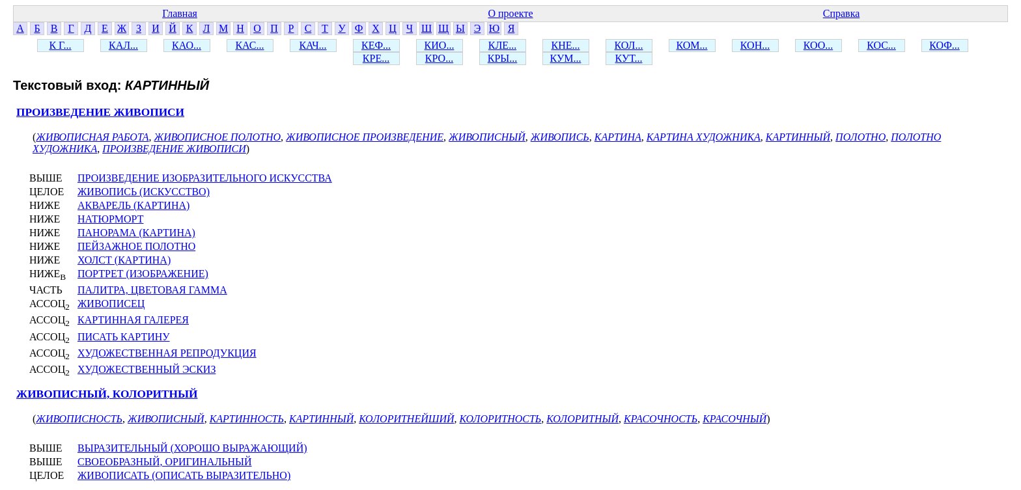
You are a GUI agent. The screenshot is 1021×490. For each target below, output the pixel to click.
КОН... (755, 45)
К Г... (60, 45)
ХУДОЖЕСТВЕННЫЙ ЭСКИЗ (146, 369)
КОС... (881, 45)
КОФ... (944, 45)
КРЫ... (503, 58)
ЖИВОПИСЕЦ (111, 303)
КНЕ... (566, 45)
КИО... (440, 45)
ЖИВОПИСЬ (560, 137)
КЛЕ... (502, 45)
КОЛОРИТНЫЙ (582, 418)
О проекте (510, 13)
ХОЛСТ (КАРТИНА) (124, 259)
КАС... (249, 45)
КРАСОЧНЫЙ (734, 418)
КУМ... (565, 58)
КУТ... (629, 58)
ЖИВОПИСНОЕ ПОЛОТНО (217, 137)
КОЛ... (629, 45)
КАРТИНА (617, 137)
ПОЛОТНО (860, 137)
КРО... (439, 58)
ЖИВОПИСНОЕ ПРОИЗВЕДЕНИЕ (364, 137)
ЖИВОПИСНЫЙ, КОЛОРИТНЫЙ (107, 394)
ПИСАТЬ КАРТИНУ (123, 336)
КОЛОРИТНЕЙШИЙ (406, 418)
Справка (841, 13)
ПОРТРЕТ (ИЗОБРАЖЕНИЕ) (142, 273)
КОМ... (691, 45)
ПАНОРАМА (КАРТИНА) (136, 232)
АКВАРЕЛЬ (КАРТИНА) (133, 205)
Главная (179, 13)
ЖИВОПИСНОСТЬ (79, 418)
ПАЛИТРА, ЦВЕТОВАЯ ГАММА (152, 289)
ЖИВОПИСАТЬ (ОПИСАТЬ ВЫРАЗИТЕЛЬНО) (183, 475)
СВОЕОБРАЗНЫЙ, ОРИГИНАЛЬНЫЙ (164, 461)
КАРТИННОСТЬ (247, 418)
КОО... (818, 45)
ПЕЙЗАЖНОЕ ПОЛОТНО (136, 246)
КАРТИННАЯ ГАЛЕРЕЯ (133, 319)
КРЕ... (376, 58)
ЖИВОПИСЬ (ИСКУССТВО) (143, 191)
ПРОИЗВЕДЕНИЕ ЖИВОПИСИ (100, 112)
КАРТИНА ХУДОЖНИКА (704, 137)
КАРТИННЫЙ (798, 137)
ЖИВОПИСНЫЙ (487, 137)
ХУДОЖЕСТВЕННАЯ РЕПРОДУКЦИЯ (167, 353)
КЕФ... (376, 45)
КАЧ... (312, 45)
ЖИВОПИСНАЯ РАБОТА (92, 137)
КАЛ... (123, 45)
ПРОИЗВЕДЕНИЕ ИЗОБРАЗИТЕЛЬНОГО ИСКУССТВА (204, 178)
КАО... (186, 45)
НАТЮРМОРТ (110, 219)
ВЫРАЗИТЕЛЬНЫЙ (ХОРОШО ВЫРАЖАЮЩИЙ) (192, 448)
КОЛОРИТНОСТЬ (501, 418)
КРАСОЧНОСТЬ (660, 418)
